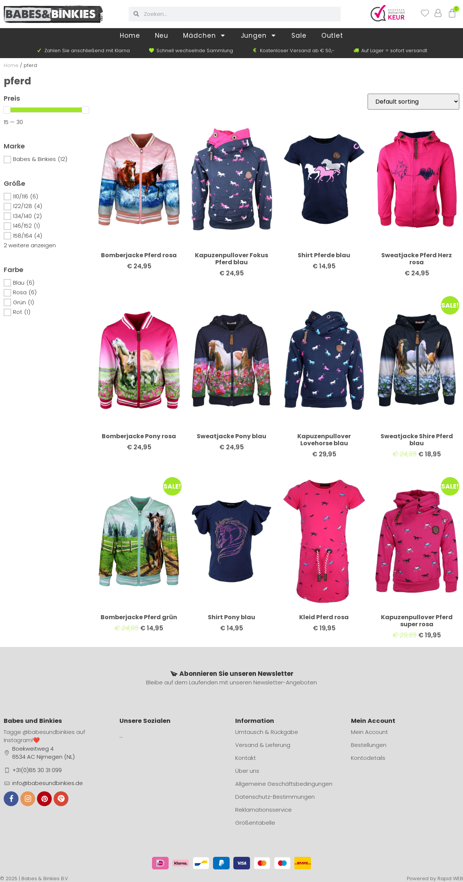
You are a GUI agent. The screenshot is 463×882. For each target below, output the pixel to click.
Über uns (247, 771)
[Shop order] (413, 102)
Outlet (332, 35)
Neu (162, 35)
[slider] (7, 110)
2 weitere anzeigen (30, 245)
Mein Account (369, 732)
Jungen (259, 35)
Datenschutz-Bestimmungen (275, 797)
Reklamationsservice (263, 810)
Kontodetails (368, 758)
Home (130, 35)
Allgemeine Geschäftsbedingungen (283, 784)
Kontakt (245, 758)
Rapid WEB (450, 878)
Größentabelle (255, 822)
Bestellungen (368, 745)
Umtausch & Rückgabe (266, 732)
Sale (299, 35)
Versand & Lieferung (262, 745)
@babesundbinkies (49, 732)
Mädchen (204, 35)
